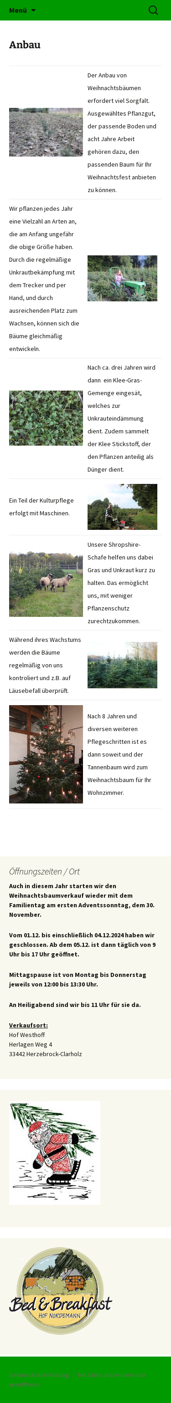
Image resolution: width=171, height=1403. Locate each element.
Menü (18, 10)
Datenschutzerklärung (39, 1375)
